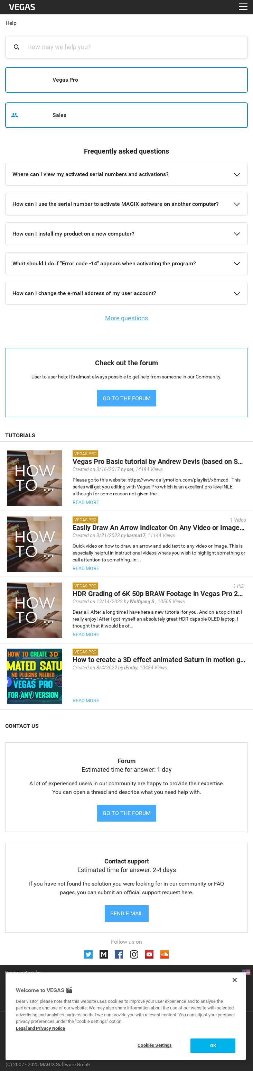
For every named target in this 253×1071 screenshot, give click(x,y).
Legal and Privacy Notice (40, 1028)
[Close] (234, 980)
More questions (126, 318)
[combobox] (130, 47)
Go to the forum (127, 813)
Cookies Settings (155, 1045)
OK (213, 1045)
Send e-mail (126, 913)
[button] (126, 174)
